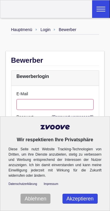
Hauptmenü (21, 29)
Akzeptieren (80, 199)
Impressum (51, 184)
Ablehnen (35, 199)
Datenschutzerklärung (23, 184)
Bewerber (67, 29)
